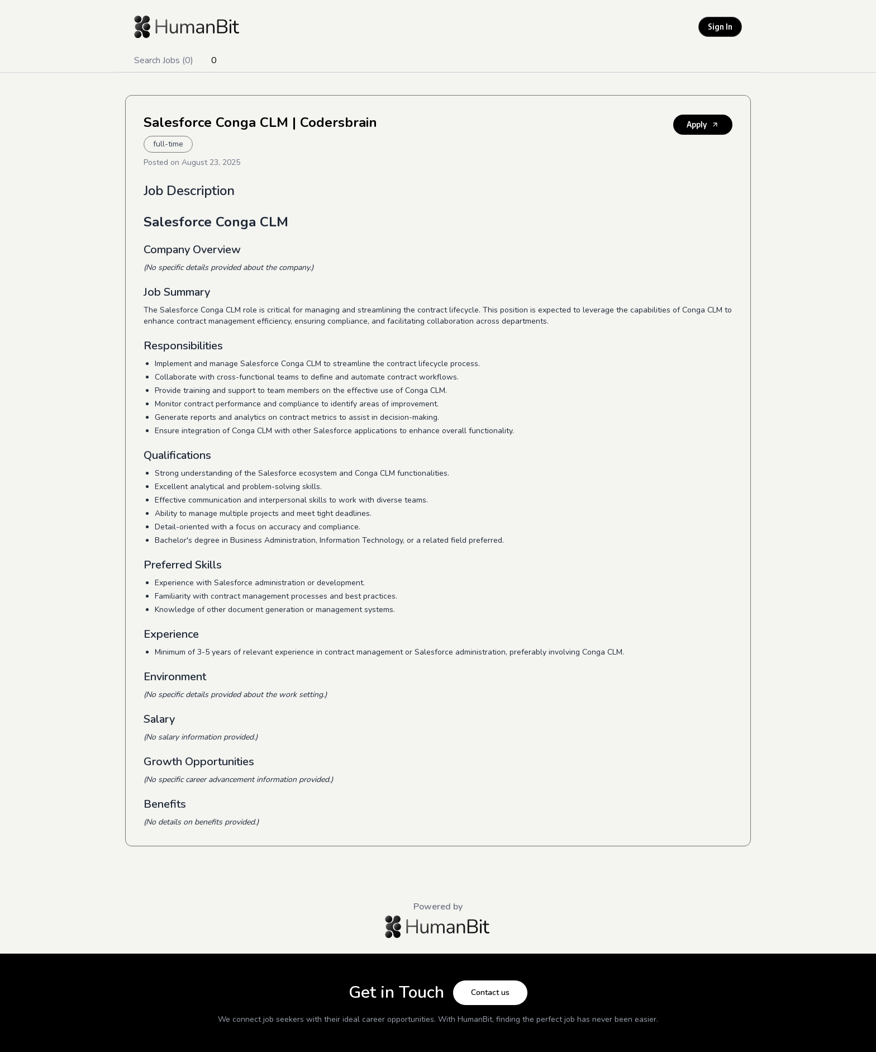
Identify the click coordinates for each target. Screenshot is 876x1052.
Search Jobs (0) (163, 60)
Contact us (490, 992)
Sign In (720, 26)
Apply (703, 124)
